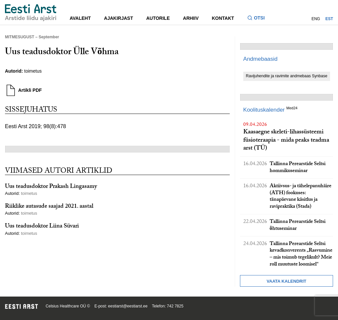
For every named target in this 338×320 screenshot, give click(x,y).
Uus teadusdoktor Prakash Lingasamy (51, 187)
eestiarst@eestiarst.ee (128, 306)
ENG (316, 19)
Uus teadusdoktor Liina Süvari (42, 227)
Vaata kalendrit (286, 281)
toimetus (33, 71)
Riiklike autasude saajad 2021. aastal (49, 207)
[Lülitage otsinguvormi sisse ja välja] (258, 19)
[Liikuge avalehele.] (30, 12)
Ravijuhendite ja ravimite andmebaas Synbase (286, 76)
